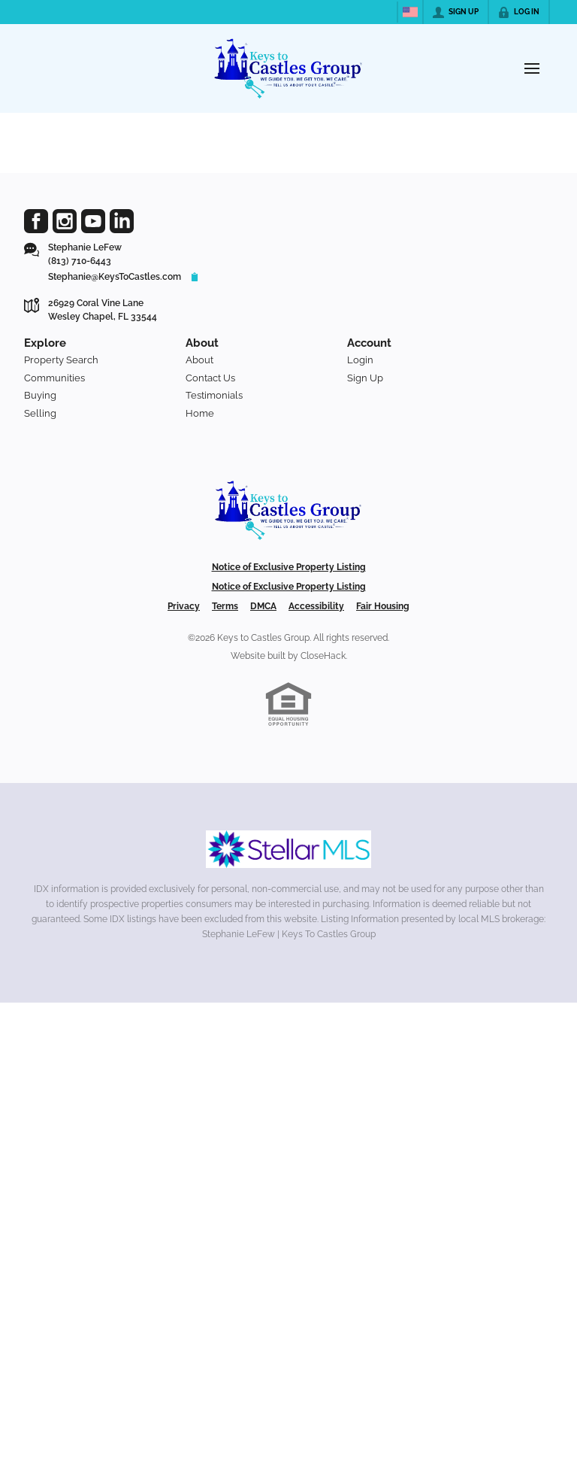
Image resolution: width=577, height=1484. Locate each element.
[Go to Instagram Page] (65, 221)
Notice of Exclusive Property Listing (289, 567)
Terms (225, 606)
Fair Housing (382, 606)
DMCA (263, 606)
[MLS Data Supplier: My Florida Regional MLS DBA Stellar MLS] (288, 849)
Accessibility (316, 606)
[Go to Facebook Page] (36, 221)
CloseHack (323, 656)
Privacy (184, 606)
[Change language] (410, 12)
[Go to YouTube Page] (93, 221)
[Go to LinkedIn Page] (122, 221)
